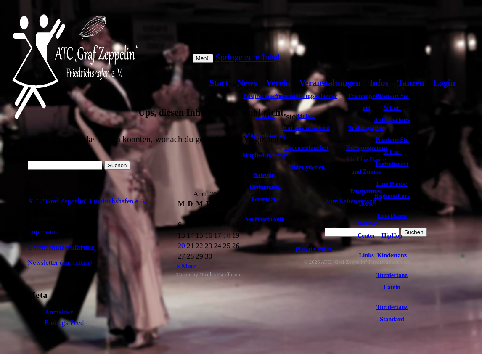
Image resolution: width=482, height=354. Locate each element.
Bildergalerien (306, 167)
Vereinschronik (265, 219)
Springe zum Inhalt (248, 57)
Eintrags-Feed (64, 323)
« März (186, 266)
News (247, 82)
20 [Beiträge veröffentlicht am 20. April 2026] (181, 245)
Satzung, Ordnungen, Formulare (265, 187)
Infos (379, 82)
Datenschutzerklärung (61, 247)
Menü (203, 58)
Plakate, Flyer (314, 249)
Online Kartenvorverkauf (306, 121)
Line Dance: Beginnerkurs (392, 189)
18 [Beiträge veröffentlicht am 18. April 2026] (226, 235)
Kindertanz (392, 255)
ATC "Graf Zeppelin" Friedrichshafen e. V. (88, 201)
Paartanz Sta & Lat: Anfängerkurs (392, 108)
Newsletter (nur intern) (60, 263)
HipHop (392, 235)
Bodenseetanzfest (306, 147)
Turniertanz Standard (392, 313)
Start (218, 82)
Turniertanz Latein (392, 281)
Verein (278, 82)
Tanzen (410, 82)
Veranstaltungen (329, 82)
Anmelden (59, 312)
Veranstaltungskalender (306, 95)
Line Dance (392, 215)
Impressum (43, 232)
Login (444, 82)
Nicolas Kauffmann (220, 274)
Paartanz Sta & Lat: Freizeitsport (392, 151)
